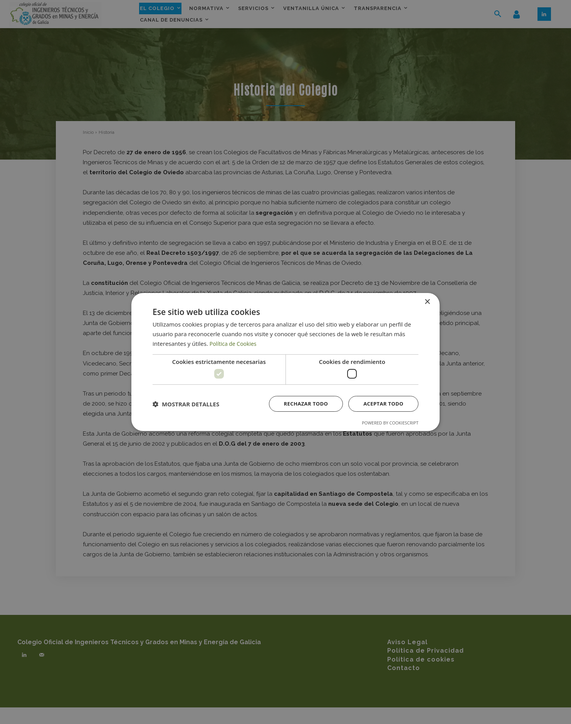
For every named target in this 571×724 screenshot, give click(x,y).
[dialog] (285, 361)
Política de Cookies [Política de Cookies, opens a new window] (235, 343)
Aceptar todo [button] (382, 403)
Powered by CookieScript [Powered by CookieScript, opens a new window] (390, 423)
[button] (186, 404)
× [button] (427, 301)
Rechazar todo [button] (301, 403)
